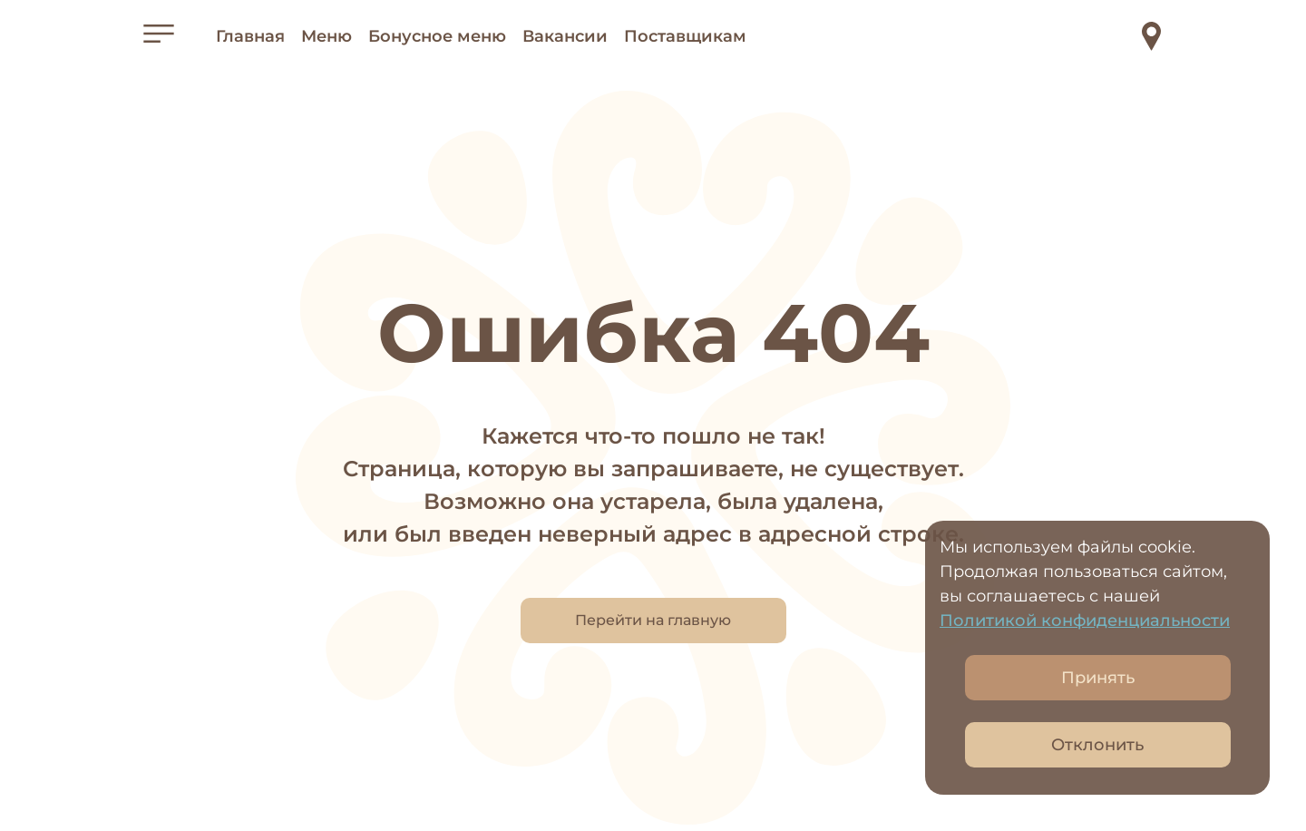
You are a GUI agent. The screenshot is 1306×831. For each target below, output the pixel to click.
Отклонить (1097, 745)
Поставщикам (685, 36)
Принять (1098, 678)
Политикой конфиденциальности (1085, 621)
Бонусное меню (437, 36)
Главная (250, 36)
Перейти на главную (653, 620)
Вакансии (565, 36)
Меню (326, 36)
